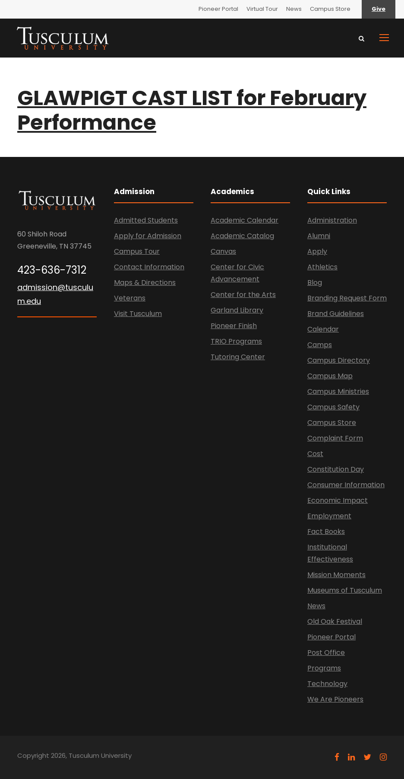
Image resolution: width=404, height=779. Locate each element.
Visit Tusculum (138, 314)
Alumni (318, 236)
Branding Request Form (347, 298)
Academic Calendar (244, 220)
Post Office (326, 653)
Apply (317, 251)
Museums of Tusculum (344, 590)
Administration (332, 220)
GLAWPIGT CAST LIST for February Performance (191, 110)
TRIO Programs (236, 341)
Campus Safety (333, 407)
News (294, 9)
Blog (314, 282)
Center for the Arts (243, 295)
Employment (329, 516)
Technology (327, 684)
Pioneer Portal (218, 9)
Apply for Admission (147, 236)
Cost (315, 454)
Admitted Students (146, 220)
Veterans (129, 298)
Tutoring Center (238, 357)
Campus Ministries (338, 391)
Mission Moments (336, 575)
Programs (324, 668)
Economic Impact (337, 500)
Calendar (323, 329)
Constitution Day (335, 469)
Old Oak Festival (334, 621)
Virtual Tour (262, 9)
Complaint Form (335, 438)
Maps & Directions (145, 282)
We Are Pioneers (335, 699)
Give (378, 9)
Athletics (322, 267)
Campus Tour (137, 251)
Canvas (223, 251)
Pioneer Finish (234, 326)
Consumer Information (346, 485)
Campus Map (330, 376)
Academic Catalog (242, 236)
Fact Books (326, 531)
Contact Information (149, 267)
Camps (319, 345)
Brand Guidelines (335, 314)
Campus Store (330, 9)
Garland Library (237, 310)
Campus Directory (338, 360)
